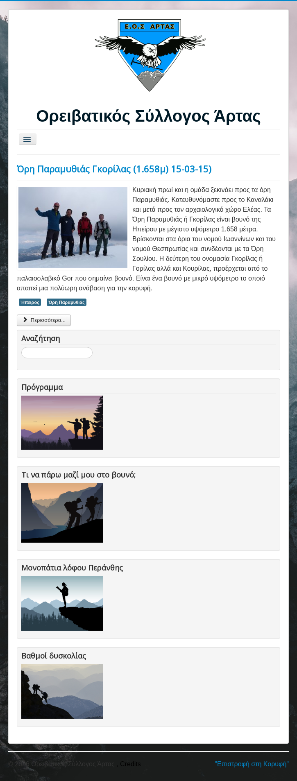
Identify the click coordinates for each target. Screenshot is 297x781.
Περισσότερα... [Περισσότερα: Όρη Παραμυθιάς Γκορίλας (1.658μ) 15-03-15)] (44, 320)
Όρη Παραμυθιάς (66, 302)
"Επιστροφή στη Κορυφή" (252, 764)
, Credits (128, 764)
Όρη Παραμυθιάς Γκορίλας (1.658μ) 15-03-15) (114, 169)
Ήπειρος (29, 302)
